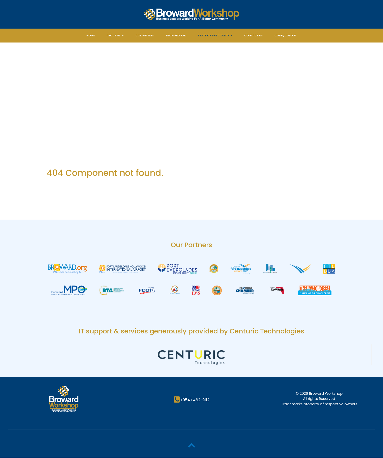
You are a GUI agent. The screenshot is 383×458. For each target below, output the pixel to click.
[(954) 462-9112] (191, 400)
